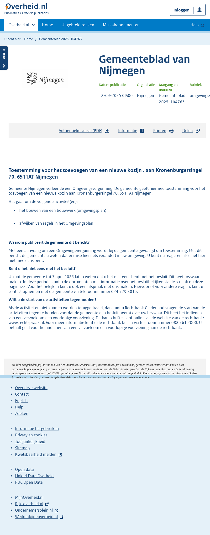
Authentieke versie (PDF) (84, 131)
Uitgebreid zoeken (78, 24)
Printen (163, 130)
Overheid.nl (19, 26)
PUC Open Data (29, 482)
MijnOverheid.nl (29, 497)
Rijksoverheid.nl (29, 503)
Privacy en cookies (31, 435)
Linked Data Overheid (34, 475)
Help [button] (194, 24)
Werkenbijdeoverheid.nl (36, 516)
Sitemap (22, 447)
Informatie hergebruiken (37, 428)
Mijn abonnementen (121, 24)
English (21, 400)
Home (47, 24)
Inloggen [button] (181, 10)
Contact (22, 394)
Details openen (4, 58)
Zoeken (21, 413)
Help (19, 407)
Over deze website (31, 387)
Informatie (131, 130)
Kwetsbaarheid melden (36, 454)
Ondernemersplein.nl (34, 510)
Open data (24, 469)
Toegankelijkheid (30, 441)
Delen (191, 130)
